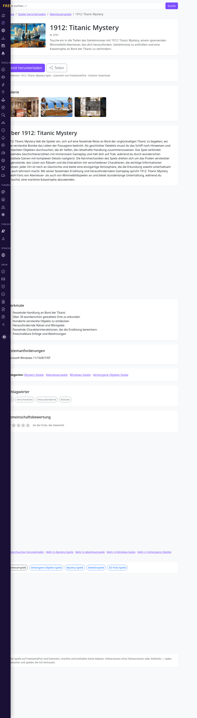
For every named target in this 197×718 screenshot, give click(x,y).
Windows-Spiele (90, 457)
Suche (182, 6)
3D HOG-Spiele (128, 624)
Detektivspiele (107, 624)
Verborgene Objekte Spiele (121, 457)
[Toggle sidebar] (21, 324)
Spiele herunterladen (42, 14)
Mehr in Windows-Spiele (131, 609)
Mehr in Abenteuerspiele (100, 609)
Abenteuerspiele (71, 14)
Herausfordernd (57, 481)
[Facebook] (4, 337)
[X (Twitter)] (12, 337)
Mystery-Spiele (44, 457)
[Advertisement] (101, 110)
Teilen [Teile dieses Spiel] (67, 67)
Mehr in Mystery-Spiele (70, 609)
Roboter (75, 481)
